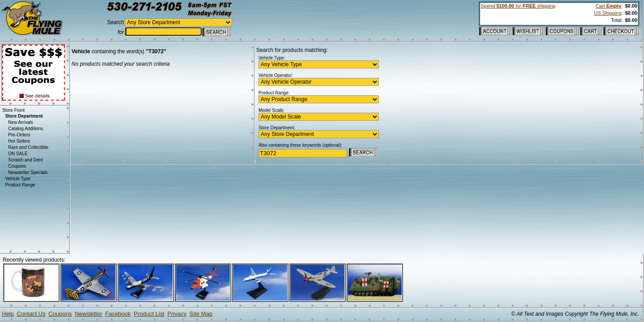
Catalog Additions (25, 128)
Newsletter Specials (27, 172)
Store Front (13, 110)
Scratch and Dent (25, 159)
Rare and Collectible (28, 147)
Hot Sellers (19, 141)
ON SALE (17, 153)
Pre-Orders (19, 134)
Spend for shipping (518, 5)
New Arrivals (20, 122)
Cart (608, 5)
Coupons (17, 166)
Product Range (20, 184)
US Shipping (607, 13)
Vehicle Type (18, 178)
